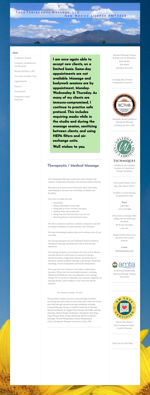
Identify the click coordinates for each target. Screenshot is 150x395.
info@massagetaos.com (124, 251)
